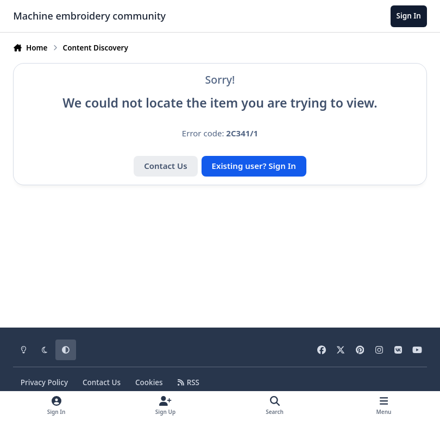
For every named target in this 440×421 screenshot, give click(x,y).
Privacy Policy (44, 382)
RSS (188, 382)
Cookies (149, 382)
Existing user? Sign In (254, 165)
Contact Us (165, 165)
